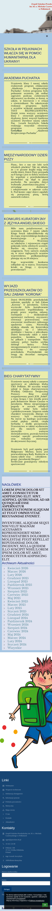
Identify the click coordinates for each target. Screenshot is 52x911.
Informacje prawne (13, 798)
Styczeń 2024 (16, 644)
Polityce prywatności (36, 901)
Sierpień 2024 (17, 628)
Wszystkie (14, 647)
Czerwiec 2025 (17, 594)
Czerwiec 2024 (17, 631)
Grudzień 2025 (18, 578)
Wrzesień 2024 (18, 624)
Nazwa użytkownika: (9, 872)
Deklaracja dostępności (14, 794)
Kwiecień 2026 (17, 568)
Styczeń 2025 (16, 611)
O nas (8, 814)
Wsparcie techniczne (13, 790)
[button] (47, 36)
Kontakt (9, 818)
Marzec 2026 (16, 571)
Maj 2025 (14, 598)
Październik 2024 (19, 621)
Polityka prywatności (13, 802)
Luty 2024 (14, 641)
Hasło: (4, 880)
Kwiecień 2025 (17, 601)
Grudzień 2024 (18, 614)
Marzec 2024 (16, 638)
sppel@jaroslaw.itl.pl (13, 840)
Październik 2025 (19, 584)
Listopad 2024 (17, 618)
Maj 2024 (14, 634)
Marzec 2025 (16, 604)
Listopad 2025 (17, 581)
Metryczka (9, 806)
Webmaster (10, 786)
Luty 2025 (14, 608)
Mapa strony (10, 810)
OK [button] (45, 905)
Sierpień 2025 (17, 591)
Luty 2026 (14, 575)
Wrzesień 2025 (17, 588)
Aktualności (10, 822)
